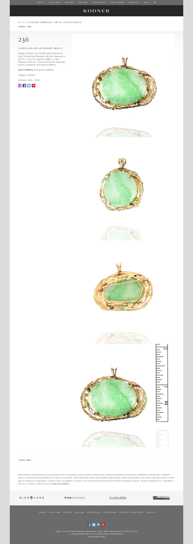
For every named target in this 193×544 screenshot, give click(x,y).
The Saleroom (161, 498)
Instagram (98, 524)
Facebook (24, 85)
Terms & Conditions (131, 512)
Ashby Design (99, 536)
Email (19, 85)
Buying (67, 512)
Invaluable (118, 498)
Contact (151, 512)
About (43, 512)
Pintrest (33, 85)
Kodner (96, 10)
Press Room (110, 512)
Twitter (29, 85)
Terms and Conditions (60, 484)
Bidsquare (31, 498)
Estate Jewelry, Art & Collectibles (56, 22)
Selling (79, 512)
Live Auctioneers (74, 498)
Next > (30, 27)
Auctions (55, 512)
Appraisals (93, 512)
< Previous (21, 27)
